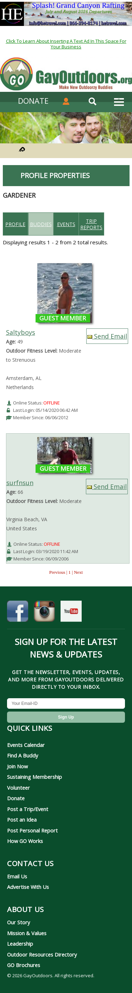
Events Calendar (26, 744)
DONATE (33, 100)
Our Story (18, 922)
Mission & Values (26, 933)
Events (66, 224)
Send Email (107, 336)
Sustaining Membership (34, 776)
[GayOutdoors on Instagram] (44, 612)
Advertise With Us (28, 886)
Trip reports (91, 224)
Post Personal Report (32, 830)
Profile (15, 224)
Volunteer (18, 787)
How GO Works (25, 840)
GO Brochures (23, 964)
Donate (16, 798)
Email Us (17, 876)
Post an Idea (22, 819)
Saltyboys (20, 332)
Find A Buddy (22, 755)
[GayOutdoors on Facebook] (17, 612)
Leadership (20, 943)
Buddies (41, 224)
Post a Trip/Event (27, 808)
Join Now (17, 766)
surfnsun (19, 482)
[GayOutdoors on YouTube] (71, 612)
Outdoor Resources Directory (42, 954)
